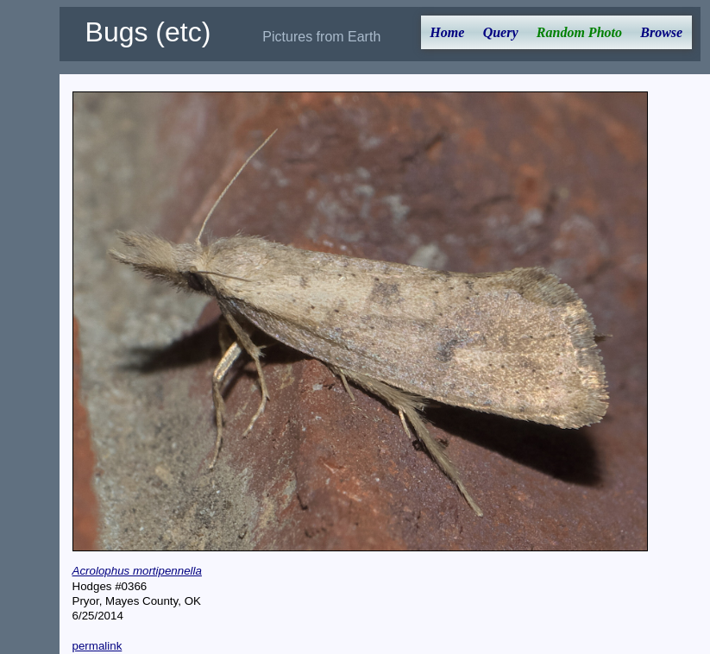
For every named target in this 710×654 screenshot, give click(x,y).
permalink (97, 645)
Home (447, 32)
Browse (661, 32)
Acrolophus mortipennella (137, 570)
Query (500, 32)
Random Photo (579, 32)
